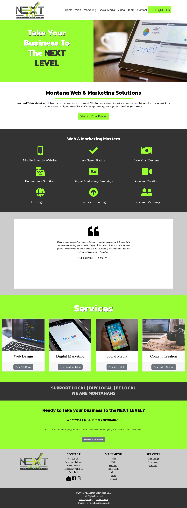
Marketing (90, 9)
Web (78, 9)
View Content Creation (163, 367)
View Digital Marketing (70, 367)
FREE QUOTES (160, 9)
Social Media (107, 9)
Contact (142, 9)
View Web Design (23, 367)
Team (131, 9)
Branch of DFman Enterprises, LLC (93, 503)
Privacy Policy (86, 499)
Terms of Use (102, 499)
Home (69, 9)
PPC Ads (153, 465)
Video (121, 9)
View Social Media (117, 367)
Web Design (153, 459)
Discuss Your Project (93, 439)
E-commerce (153, 462)
